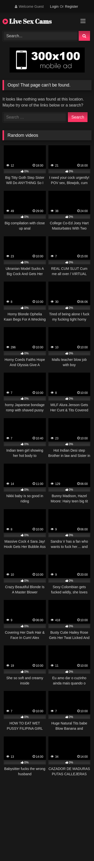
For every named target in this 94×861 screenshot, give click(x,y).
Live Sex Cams (27, 21)
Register (71, 7)
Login (54, 7)
